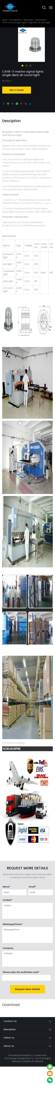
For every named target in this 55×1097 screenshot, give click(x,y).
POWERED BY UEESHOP (32, 1077)
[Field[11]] (40, 908)
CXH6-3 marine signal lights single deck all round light (26, 22)
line (8, 119)
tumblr (25, 119)
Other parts (28, 20)
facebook (3, 119)
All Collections (15, 20)
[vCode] (26, 993)
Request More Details (27, 1005)
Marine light (40, 20)
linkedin (30, 119)
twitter (12, 119)
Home (4, 20)
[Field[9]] (14, 908)
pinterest (21, 119)
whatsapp (16, 119)
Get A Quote (16, 106)
